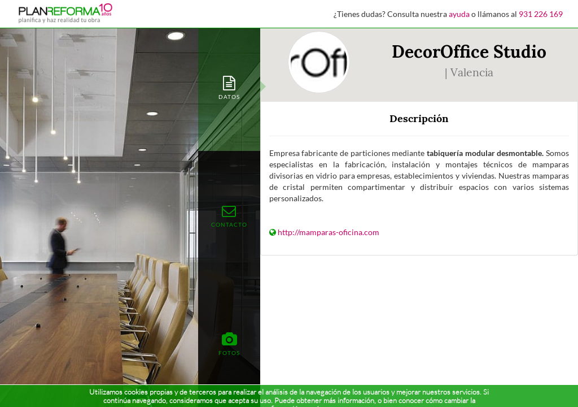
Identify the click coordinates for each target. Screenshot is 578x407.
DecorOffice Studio (469, 51)
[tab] (229, 87)
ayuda (459, 14)
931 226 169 (541, 14)
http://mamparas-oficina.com (328, 232)
